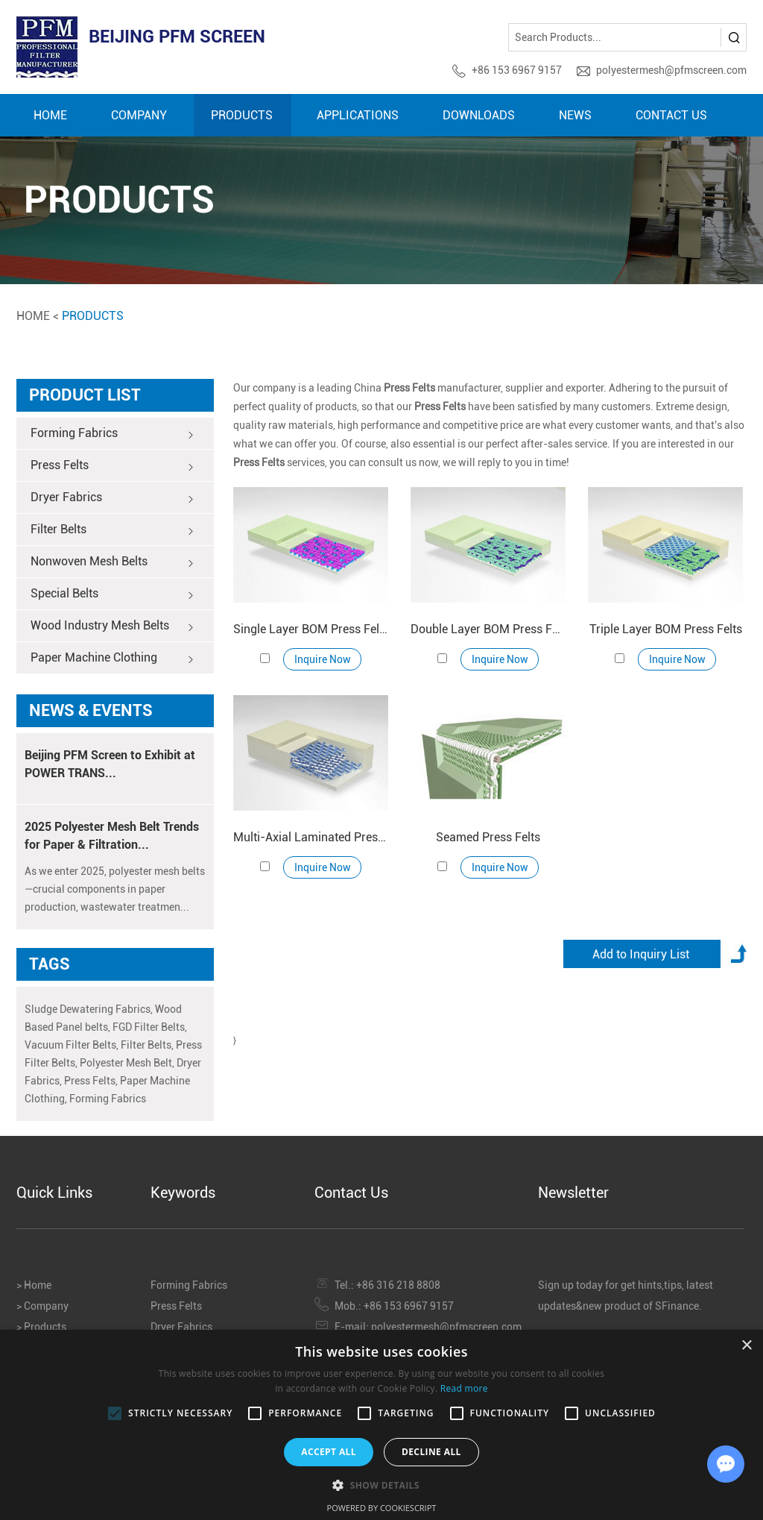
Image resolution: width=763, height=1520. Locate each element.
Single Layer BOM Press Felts (310, 629)
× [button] (746, 1345)
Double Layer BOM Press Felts (488, 629)
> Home (33, 1285)
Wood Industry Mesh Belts (112, 626)
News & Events (91, 710)
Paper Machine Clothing (112, 658)
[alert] (381, 1425)
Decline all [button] (431, 1451)
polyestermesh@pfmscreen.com (671, 70)
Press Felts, (91, 1081)
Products (242, 115)
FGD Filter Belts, (150, 1027)
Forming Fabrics (112, 434)
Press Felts (112, 466)
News (575, 115)
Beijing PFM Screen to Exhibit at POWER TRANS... (110, 764)
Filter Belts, (147, 1045)
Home (50, 115)
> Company (42, 1306)
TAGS (49, 964)
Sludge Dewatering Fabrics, (89, 1009)
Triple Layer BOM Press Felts (665, 629)
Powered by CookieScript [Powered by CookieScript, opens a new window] (382, 1507)
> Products (41, 1327)
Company (139, 115)
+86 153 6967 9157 (517, 70)
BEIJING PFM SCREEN (177, 36)
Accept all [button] (328, 1451)
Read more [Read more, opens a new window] (464, 1388)
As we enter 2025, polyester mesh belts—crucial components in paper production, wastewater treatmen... (115, 889)
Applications (358, 115)
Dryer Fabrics (112, 498)
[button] (381, 1484)
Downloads (479, 115)
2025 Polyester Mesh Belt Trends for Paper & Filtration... (112, 836)
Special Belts (112, 594)
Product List (85, 395)
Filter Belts (112, 530)
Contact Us (671, 115)
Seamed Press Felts (488, 837)
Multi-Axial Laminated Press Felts (310, 837)
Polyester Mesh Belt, (127, 1063)
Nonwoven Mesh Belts (112, 562)
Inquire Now (322, 659)
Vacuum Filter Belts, (71, 1045)
